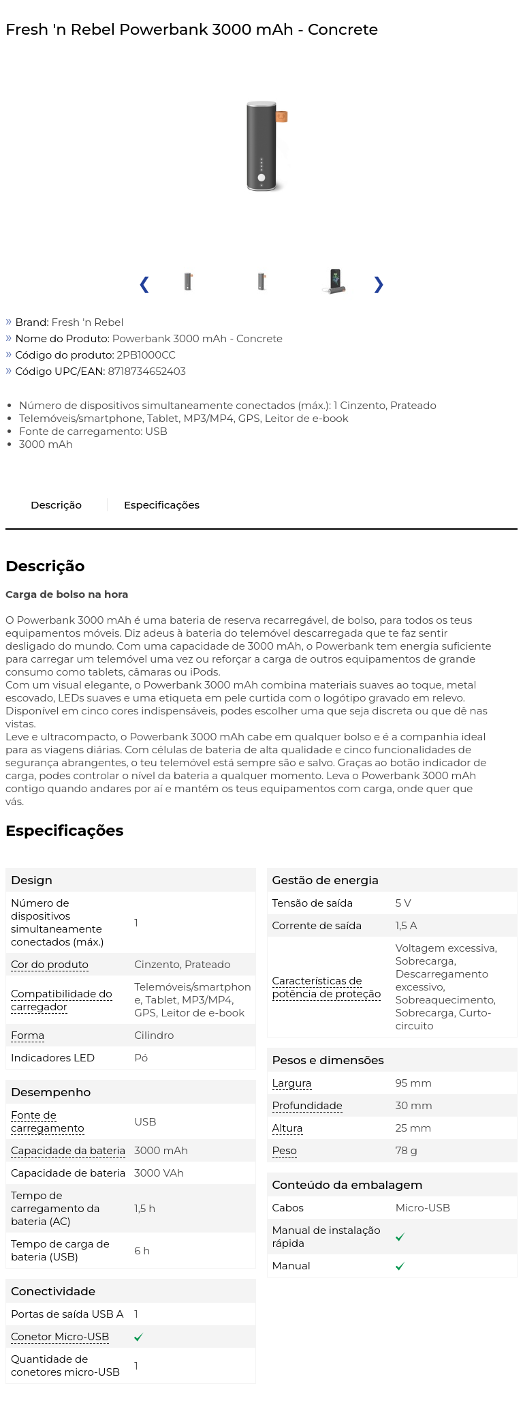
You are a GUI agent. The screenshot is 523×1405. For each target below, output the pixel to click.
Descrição (56, 504)
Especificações (162, 504)
